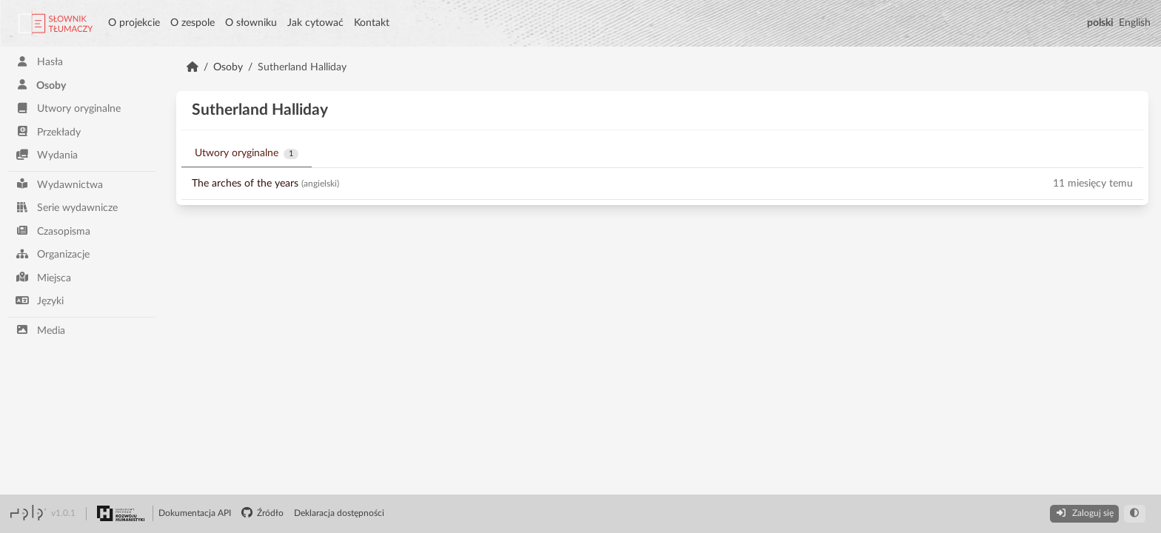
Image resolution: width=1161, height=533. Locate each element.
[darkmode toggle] (1134, 514)
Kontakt (371, 23)
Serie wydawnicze (67, 207)
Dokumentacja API (194, 513)
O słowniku (251, 23)
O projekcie (134, 23)
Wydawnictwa (59, 184)
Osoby (41, 84)
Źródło (262, 513)
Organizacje (53, 254)
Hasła (39, 61)
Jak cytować (315, 23)
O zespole (192, 23)
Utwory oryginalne (68, 108)
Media (40, 329)
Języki (40, 300)
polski (1100, 23)
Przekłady (48, 131)
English (1135, 23)
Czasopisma (53, 230)
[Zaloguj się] (1084, 514)
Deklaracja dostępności (339, 513)
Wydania (47, 155)
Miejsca (43, 277)
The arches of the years (245, 183)
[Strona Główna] (192, 67)
